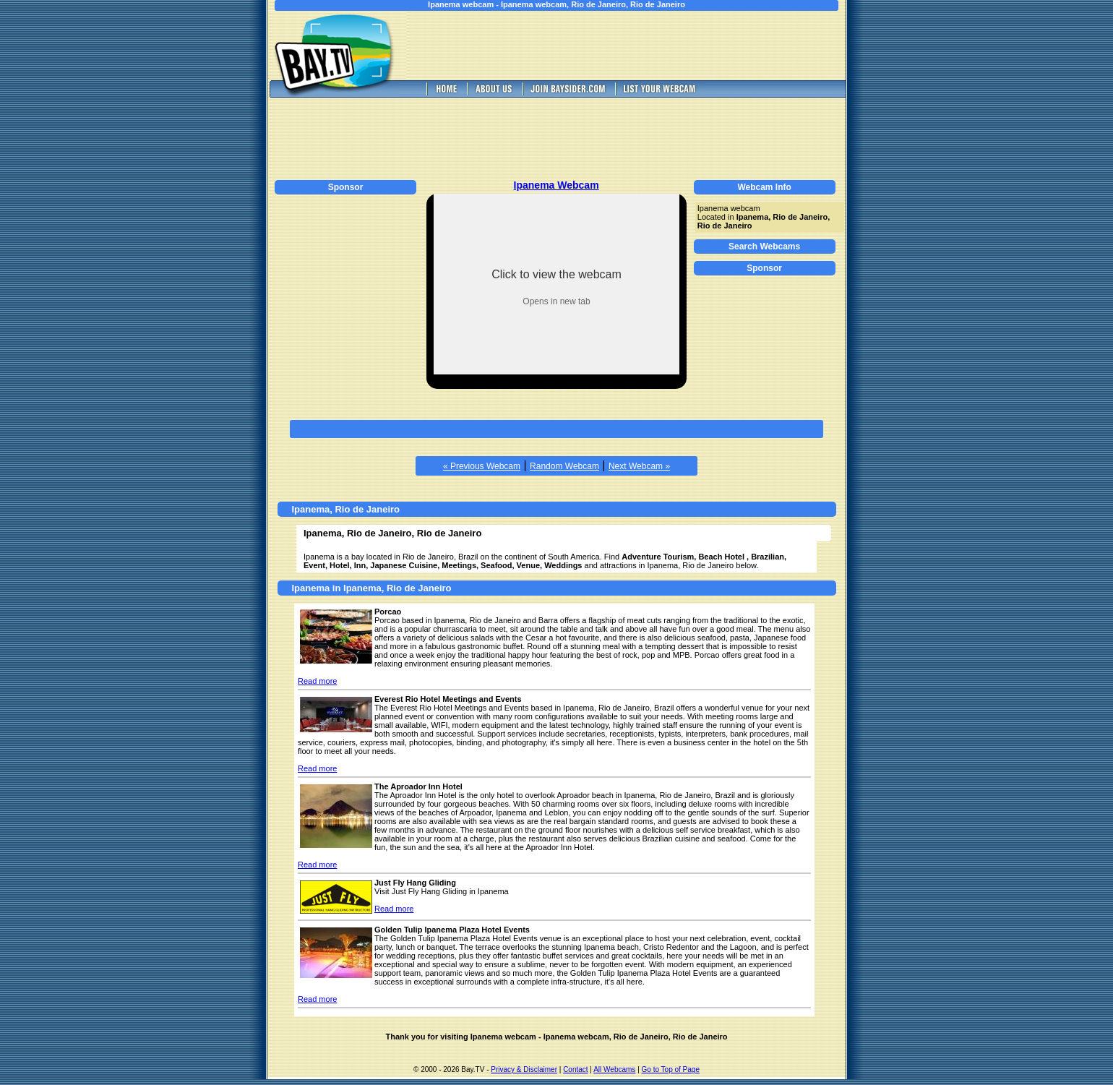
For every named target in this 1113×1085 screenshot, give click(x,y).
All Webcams (614, 1069)
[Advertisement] (636, 45)
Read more (317, 681)
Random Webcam (564, 466)
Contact (575, 1069)
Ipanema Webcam (556, 185)
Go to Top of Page (671, 1069)
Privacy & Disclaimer (524, 1069)
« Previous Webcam (481, 466)
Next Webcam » (639, 466)
